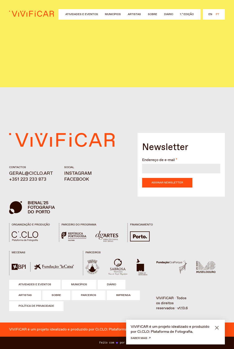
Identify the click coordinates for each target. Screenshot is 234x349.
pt (217, 14)
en (210, 14)
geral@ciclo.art (31, 173)
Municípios (113, 14)
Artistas (134, 14)
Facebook (76, 179)
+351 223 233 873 (27, 179)
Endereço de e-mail (158, 160)
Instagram (78, 173)
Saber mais (139, 338)
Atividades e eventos (81, 14)
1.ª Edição (187, 14)
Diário (168, 14)
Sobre (152, 14)
